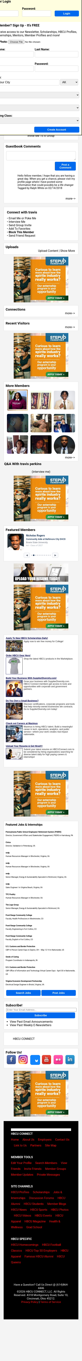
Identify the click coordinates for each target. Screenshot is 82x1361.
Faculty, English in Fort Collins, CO (19, 939)
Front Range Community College (19, 915)
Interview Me (17, 221)
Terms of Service (50, 1302)
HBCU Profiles (20, 1192)
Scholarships (41, 1192)
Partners (35, 1145)
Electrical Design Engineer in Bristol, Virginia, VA (25, 985)
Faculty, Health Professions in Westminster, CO (24, 919)
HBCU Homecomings (24, 1245)
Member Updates (22, 1174)
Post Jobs (58, 992)
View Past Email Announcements (31, 1021)
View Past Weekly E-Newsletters (30, 1025)
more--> (70, 313)
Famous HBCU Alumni (39, 1256)
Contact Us (62, 1139)
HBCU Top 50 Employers (41, 1250)
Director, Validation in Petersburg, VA (20, 846)
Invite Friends (32, 1169)
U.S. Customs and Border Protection (20, 946)
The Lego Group (12, 905)
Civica (8, 842)
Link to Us (20, 1145)
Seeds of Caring (12, 957)
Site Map (50, 1145)
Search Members (46, 1163)
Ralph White (37, 188)
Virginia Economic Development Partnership (24, 981)
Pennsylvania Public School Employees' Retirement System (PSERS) (33, 832)
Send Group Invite (20, 225)
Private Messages (48, 1174)
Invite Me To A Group (41, 135)
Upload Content (48, 251)
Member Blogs (56, 1204)
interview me (41, 471)
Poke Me (30, 218)
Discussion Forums (41, 1198)
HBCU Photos (60, 1209)
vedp (8, 853)
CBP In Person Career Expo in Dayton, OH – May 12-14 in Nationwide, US (35, 950)
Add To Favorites (19, 228)
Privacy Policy (29, 1302)
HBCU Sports (38, 1209)
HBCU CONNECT (24, 1039)
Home (15, 1139)
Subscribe (40, 1015)
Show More (67, 251)
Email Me (15, 218)
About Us (28, 1139)
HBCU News (19, 1209)
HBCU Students (34, 1204)
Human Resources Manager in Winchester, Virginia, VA (28, 856)
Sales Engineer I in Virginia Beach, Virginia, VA (24, 887)
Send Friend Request (22, 235)
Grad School (34, 1227)
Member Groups (55, 1169)
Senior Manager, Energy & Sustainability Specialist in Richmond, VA (33, 908)
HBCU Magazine (35, 1221)
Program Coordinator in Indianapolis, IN (22, 960)
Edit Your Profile (21, 1163)
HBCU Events (43, 1215)
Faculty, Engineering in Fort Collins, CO (21, 929)
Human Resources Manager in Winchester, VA (24, 898)
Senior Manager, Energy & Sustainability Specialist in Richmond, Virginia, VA (36, 877)
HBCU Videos (22, 1215)
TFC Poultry (10, 894)
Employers (45, 1139)
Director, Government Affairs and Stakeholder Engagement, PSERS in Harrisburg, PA (39, 835)
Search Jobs (23, 992)
